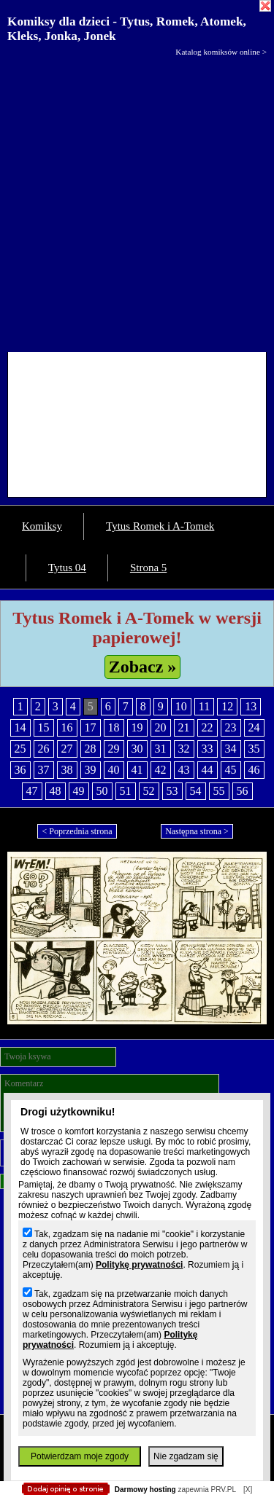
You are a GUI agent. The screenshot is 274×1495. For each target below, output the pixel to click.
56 (242, 791)
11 (204, 706)
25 (20, 748)
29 (114, 748)
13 (250, 706)
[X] (247, 1490)
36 (20, 770)
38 (67, 770)
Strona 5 (148, 567)
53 (172, 791)
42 (161, 770)
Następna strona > (197, 831)
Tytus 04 (67, 567)
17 (90, 727)
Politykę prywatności (139, 1265)
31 (161, 748)
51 (126, 791)
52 (149, 791)
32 (184, 748)
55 (219, 791)
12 (227, 706)
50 (102, 791)
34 (231, 748)
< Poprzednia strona (77, 831)
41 (137, 770)
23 (231, 727)
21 (184, 727)
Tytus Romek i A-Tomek (160, 526)
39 (90, 770)
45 (231, 770)
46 (254, 770)
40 (114, 770)
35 (254, 748)
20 (161, 727)
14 (20, 727)
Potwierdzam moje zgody (80, 1456)
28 (90, 748)
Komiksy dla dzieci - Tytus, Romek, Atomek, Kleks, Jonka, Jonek (126, 29)
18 (114, 727)
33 (207, 748)
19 (137, 727)
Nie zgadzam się (185, 1456)
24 (254, 727)
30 (137, 748)
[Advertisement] (137, 200)
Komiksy (42, 526)
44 (207, 770)
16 (67, 727)
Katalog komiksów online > (221, 51)
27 (67, 748)
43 (184, 770)
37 (44, 770)
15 (44, 727)
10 (181, 706)
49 (79, 791)
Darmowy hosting (145, 1490)
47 (32, 791)
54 (196, 791)
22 (207, 727)
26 (44, 748)
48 (55, 791)
